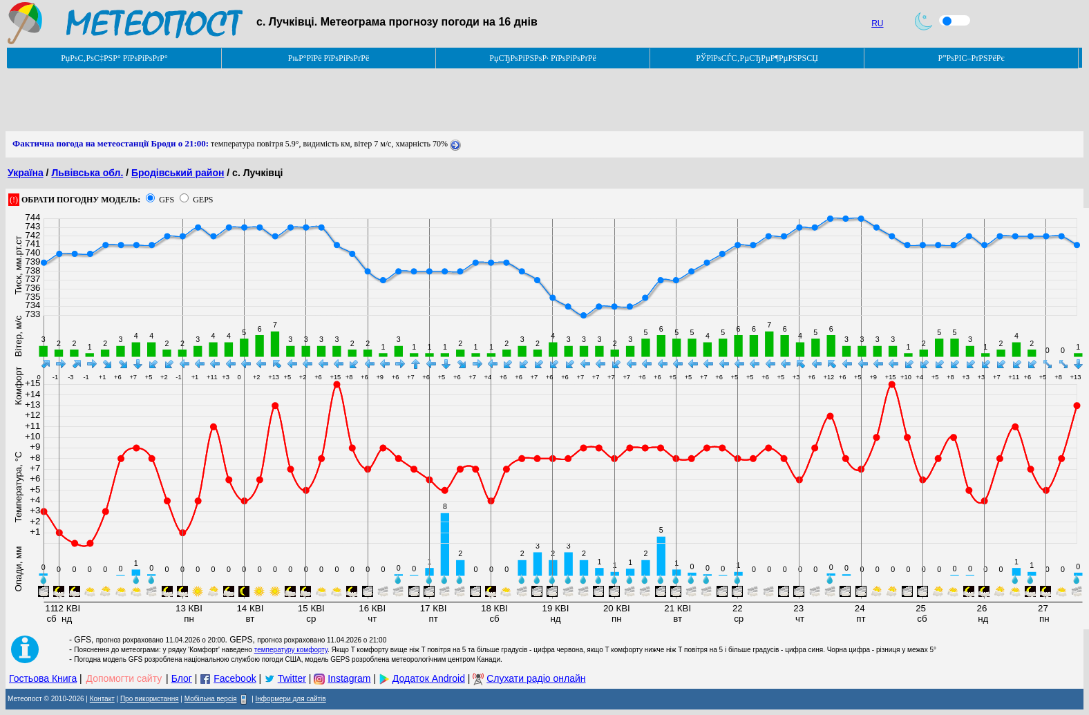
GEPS (203, 199)
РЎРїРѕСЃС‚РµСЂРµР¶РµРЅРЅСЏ (757, 58)
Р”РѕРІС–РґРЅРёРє (971, 58)
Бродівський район (177, 172)
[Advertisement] (257, 100)
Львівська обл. (87, 172)
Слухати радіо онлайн (535, 678)
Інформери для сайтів (291, 699)
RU (877, 23)
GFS (166, 199)
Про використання (149, 699)
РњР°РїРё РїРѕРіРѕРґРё (328, 58)
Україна (26, 172)
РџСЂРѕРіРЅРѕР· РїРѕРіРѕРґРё (542, 58)
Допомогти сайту (124, 678)
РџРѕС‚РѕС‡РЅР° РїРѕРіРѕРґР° (114, 58)
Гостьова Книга (43, 678)
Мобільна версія (210, 699)
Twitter (292, 678)
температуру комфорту (291, 650)
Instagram (349, 678)
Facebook (235, 678)
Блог (181, 678)
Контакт (102, 699)
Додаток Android (428, 678)
